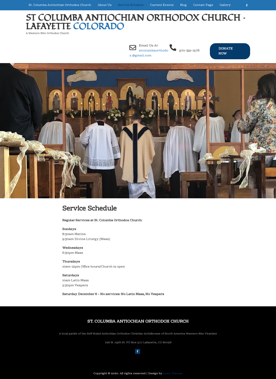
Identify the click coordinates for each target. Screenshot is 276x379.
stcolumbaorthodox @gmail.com (148, 53)
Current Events (162, 5)
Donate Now (226, 51)
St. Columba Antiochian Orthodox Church (60, 5)
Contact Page (203, 5)
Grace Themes (173, 373)
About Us (105, 5)
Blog (183, 5)
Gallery (225, 5)
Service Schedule (131, 5)
